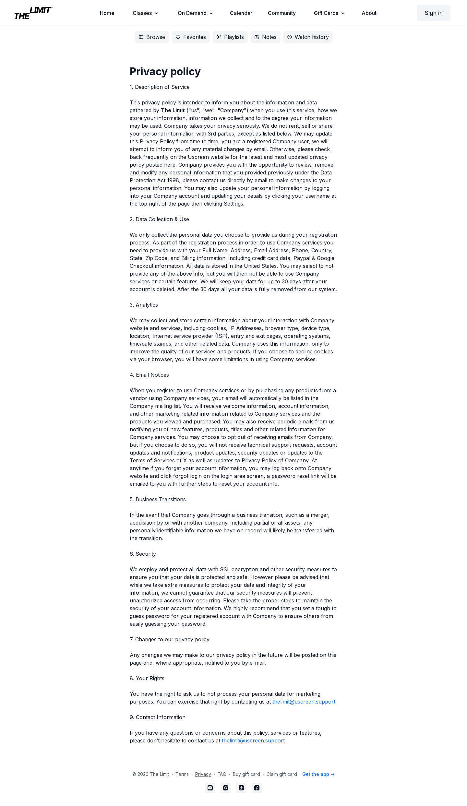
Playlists (230, 37)
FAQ (222, 774)
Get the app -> (318, 774)
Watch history (308, 37)
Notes (265, 37)
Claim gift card (282, 774)
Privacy (203, 774)
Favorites (190, 37)
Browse (151, 37)
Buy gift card (246, 774)
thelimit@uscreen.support (303, 701)
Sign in (434, 12)
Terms (182, 774)
